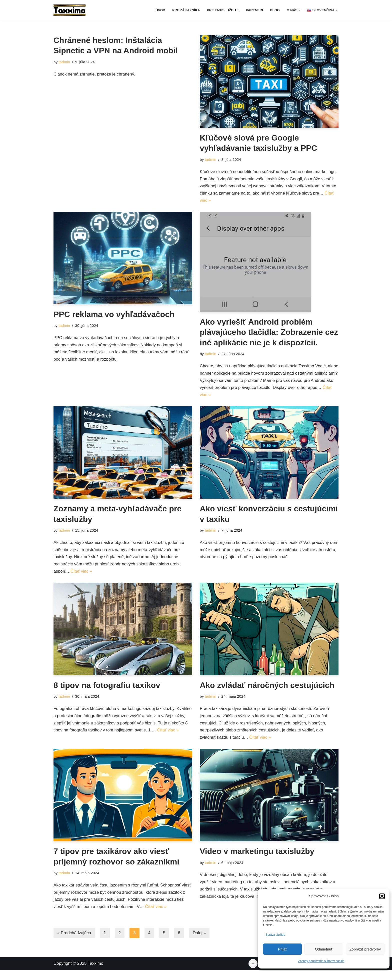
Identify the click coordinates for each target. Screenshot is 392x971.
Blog (275, 10)
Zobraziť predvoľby (365, 949)
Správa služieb (275, 934)
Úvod (159, 10)
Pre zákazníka (186, 10)
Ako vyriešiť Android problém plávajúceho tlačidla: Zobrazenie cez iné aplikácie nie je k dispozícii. (269, 332)
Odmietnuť (324, 949)
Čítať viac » (225, 395)
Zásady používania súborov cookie (321, 961)
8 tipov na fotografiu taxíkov (107, 685)
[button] (382, 896)
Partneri (254, 10)
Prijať (282, 949)
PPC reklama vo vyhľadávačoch (114, 314)
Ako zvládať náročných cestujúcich (267, 685)
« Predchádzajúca (74, 934)
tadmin (64, 62)
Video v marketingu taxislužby (257, 851)
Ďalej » (199, 934)
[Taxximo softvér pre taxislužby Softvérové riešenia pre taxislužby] (70, 10)
